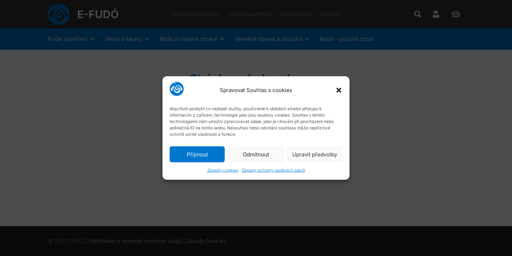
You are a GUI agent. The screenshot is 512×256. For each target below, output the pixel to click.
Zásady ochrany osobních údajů (273, 170)
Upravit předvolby (314, 154)
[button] (338, 90)
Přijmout (197, 154)
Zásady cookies (222, 170)
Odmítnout (256, 154)
